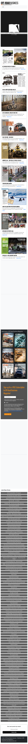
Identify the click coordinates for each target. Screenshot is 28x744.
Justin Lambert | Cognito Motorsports (14, 713)
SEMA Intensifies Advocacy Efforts (13, 579)
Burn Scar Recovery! (14, 626)
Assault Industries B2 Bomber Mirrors (14, 615)
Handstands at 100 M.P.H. (14, 552)
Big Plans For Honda (14, 693)
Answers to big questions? (14, 584)
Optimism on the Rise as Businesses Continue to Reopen (14, 597)
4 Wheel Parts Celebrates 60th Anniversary (14, 662)
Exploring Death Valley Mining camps (14, 537)
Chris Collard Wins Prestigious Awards (11, 206)
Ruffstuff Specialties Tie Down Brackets (14, 621)
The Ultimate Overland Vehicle (14, 652)
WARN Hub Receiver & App (14, 710)
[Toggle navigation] (3, 7)
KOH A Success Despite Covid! (14, 680)
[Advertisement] (14, 277)
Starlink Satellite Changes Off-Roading (14, 531)
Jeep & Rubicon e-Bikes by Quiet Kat (9, 112)
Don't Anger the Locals (14, 534)
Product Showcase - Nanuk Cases (14, 647)
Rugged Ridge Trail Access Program (14, 613)
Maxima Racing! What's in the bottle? (14, 566)
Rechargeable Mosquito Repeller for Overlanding (14, 631)
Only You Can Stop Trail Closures (14, 542)
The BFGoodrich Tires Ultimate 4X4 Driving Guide (14, 582)
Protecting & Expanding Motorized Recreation (14, 675)
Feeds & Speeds (14, 644)
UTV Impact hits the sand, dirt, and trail (14, 569)
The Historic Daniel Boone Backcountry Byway (14, 544)
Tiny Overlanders (14, 603)
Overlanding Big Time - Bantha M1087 (14, 561)
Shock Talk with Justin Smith (14, 519)
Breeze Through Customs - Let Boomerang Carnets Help (14, 516)
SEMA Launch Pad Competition (14, 529)
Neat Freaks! (14, 574)
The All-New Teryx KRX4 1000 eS (9, 89)
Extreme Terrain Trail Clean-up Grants (14, 610)
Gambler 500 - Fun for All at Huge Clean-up (11, 160)
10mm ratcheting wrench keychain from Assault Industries (14, 705)
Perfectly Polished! (14, 571)
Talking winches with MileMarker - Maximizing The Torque (14, 558)
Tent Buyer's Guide (14, 636)
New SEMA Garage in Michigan (14, 605)
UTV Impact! (14, 634)
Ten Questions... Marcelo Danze (14, 628)
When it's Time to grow (14, 698)
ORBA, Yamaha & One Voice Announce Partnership (14, 564)
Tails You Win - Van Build (7, 137)
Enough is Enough (14, 592)
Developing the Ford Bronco (14, 720)
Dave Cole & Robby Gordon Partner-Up (14, 665)
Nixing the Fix (14, 587)
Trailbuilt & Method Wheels (14, 686)
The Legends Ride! (14, 654)
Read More (23, 69)
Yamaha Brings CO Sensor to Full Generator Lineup (14, 547)
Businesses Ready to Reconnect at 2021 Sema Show (14, 608)
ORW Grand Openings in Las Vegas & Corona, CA (14, 660)
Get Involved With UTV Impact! (8, 66)
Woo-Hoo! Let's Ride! (14, 577)
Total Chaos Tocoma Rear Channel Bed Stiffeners (14, 701)
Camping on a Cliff (14, 623)
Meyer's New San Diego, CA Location (14, 715)
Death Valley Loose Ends (14, 641)
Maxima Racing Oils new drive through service (14, 618)
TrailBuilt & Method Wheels (14, 657)
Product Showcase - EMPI (14, 649)
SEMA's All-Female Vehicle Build (14, 524)
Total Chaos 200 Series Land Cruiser (14, 688)
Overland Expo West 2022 (7, 231)
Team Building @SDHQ (7, 183)
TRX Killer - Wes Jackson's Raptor (9, 255)
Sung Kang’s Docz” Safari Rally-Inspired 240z (14, 550)
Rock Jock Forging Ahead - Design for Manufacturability (14, 555)
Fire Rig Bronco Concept (14, 718)
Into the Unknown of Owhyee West (14, 600)
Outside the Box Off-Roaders (14, 590)
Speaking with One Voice (13, 670)
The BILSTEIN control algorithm (14, 639)
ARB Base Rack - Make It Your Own (14, 707)
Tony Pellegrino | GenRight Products (14, 683)
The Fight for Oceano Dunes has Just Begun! (14, 673)
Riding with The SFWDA (14, 667)
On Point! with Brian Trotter (14, 526)
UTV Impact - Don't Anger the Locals (14, 521)
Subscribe (14, 732)
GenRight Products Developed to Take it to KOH (14, 691)
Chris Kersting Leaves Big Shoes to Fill (14, 539)
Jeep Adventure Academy (14, 595)
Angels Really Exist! (14, 696)
